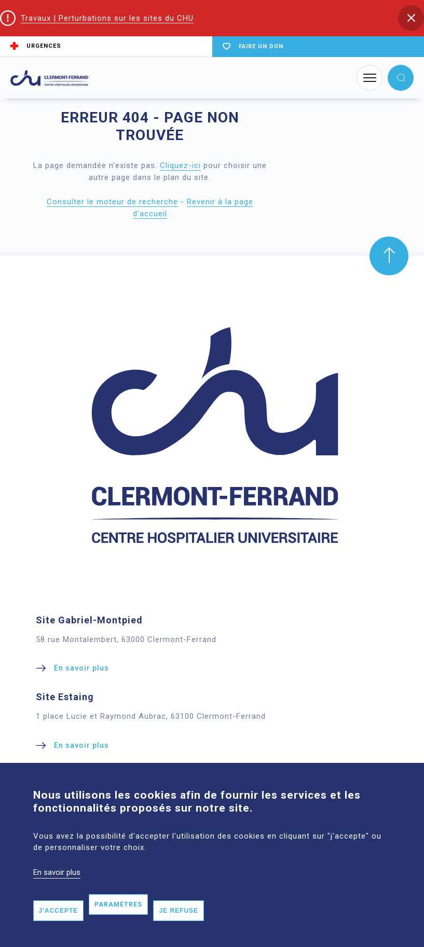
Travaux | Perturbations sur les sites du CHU (107, 18)
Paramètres (118, 920)
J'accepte (58, 926)
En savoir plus (56, 888)
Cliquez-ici (180, 165)
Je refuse (178, 926)
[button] (411, 18)
